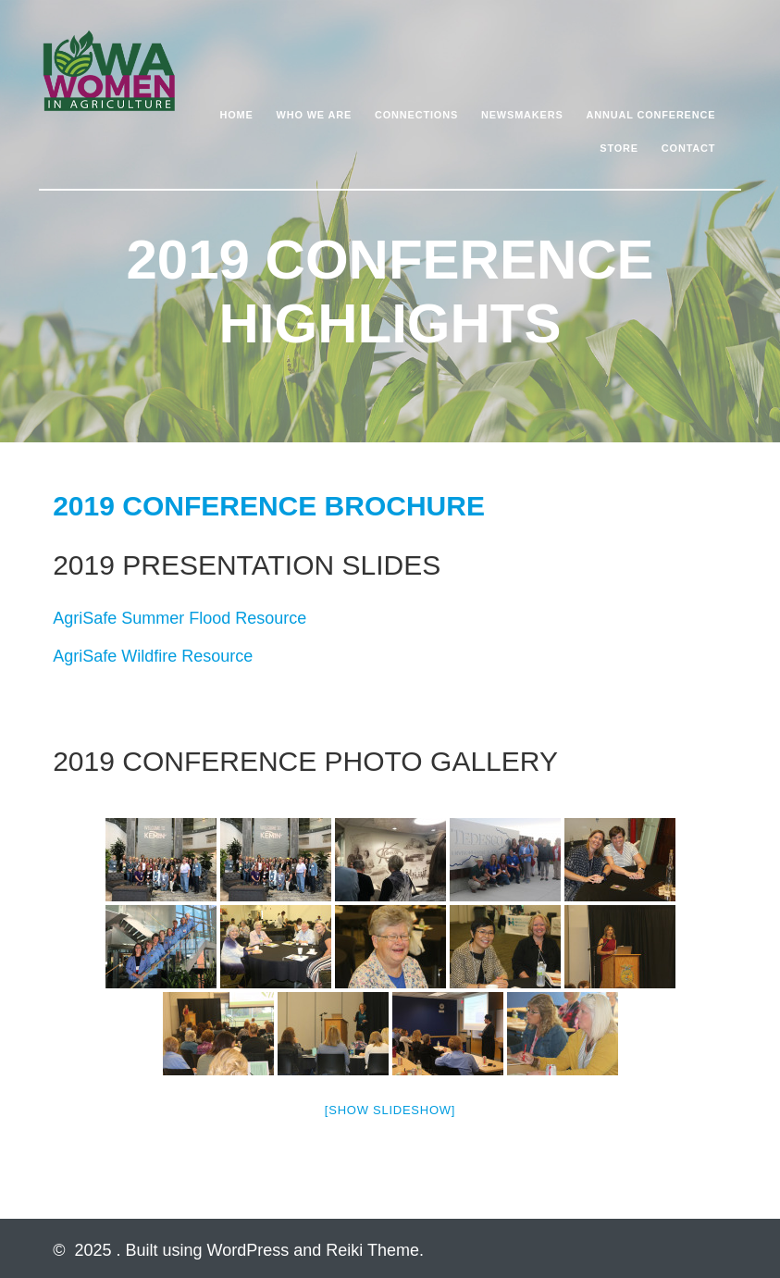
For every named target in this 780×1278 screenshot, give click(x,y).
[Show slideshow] (390, 1110)
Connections (416, 114)
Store (619, 148)
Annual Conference (650, 114)
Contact (689, 148)
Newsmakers (522, 114)
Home (237, 114)
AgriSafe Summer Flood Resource (179, 618)
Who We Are (315, 114)
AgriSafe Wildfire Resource (153, 656)
